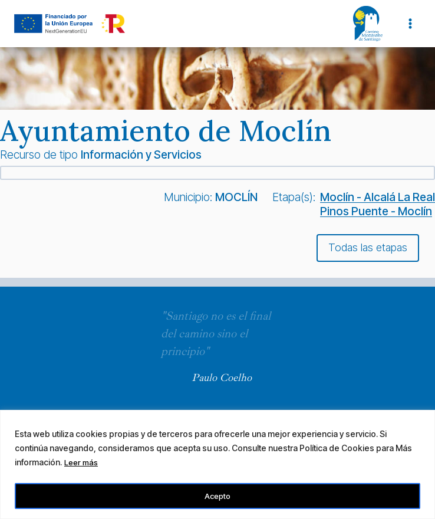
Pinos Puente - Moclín (376, 211)
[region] (217, 465)
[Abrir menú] (410, 23)
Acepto (217, 496)
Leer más (82, 464)
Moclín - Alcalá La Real (377, 197)
